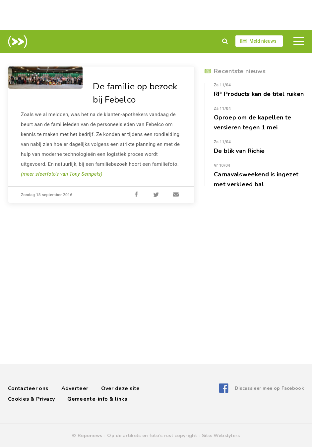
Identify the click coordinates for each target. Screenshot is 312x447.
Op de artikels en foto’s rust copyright (152, 435)
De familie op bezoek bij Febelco (136, 93)
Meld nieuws (263, 41)
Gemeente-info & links (97, 399)
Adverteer (75, 388)
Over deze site (120, 388)
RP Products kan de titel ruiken (259, 94)
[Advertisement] (156, 15)
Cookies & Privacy (31, 399)
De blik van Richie (239, 151)
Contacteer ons (28, 388)
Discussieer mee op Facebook (269, 388)
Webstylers (227, 435)
